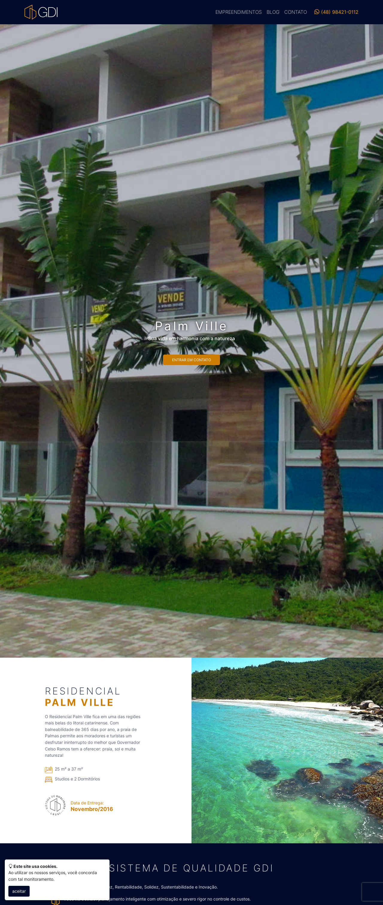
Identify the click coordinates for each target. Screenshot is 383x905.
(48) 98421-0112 (336, 12)
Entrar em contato (191, 360)
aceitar (19, 891)
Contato (295, 12)
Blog (273, 12)
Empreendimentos (238, 12)
